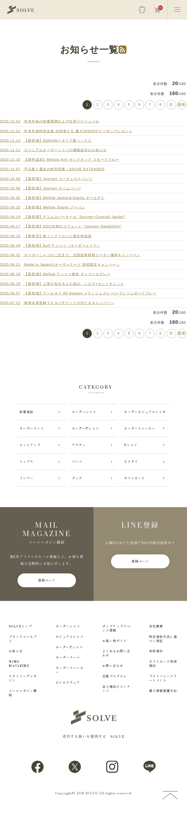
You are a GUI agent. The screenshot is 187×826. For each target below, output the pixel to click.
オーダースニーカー (70, 686)
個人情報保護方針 (163, 707)
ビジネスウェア (68, 699)
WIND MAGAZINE (19, 680)
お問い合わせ (112, 682)
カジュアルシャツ (70, 653)
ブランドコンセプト (23, 655)
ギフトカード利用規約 (163, 680)
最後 (182, 104)
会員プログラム (114, 692)
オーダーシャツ (68, 642)
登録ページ (47, 596)
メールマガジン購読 (23, 709)
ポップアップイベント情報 (116, 644)
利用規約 (156, 667)
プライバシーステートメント (163, 694)
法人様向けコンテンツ (116, 705)
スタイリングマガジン (23, 694)
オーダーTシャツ (69, 663)
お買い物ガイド (114, 657)
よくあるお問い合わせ (116, 669)
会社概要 (156, 642)
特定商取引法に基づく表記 (163, 655)
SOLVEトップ (20, 642)
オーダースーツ (68, 674)
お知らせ (16, 667)
